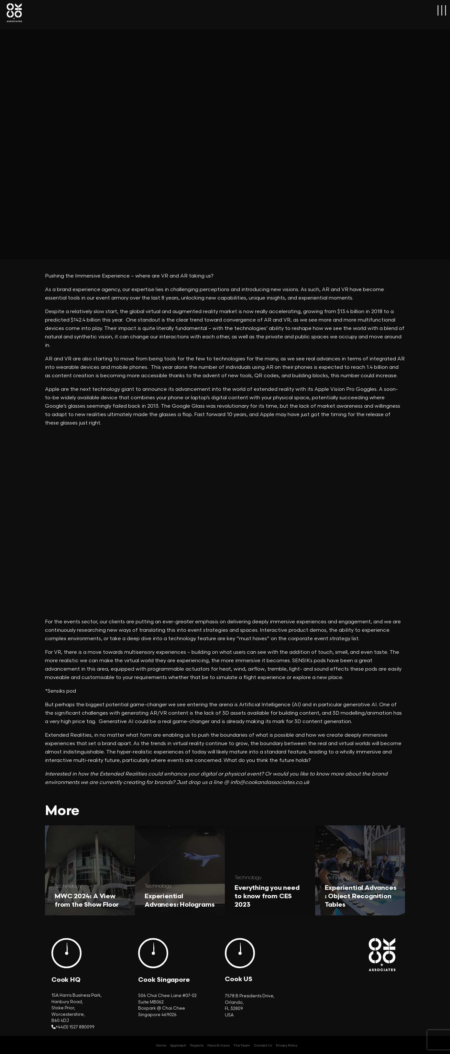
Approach (178, 1046)
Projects (196, 1046)
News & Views (218, 1046)
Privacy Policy (286, 1046)
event (254, 774)
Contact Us (263, 1046)
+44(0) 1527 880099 (75, 1027)
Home (161, 1046)
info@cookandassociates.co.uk (270, 782)
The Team (242, 1046)
